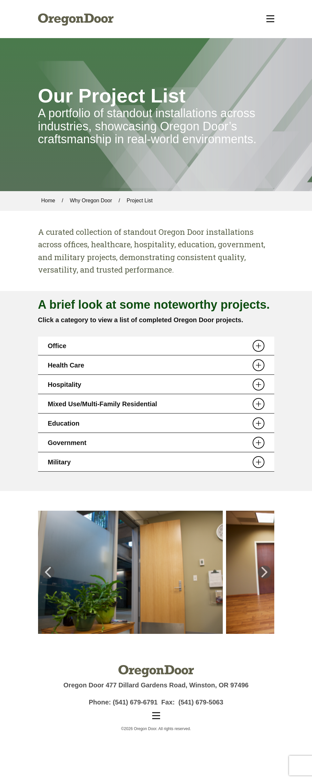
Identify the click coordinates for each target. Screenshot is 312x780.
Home (48, 200)
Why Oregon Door (91, 200)
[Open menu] (270, 18)
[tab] (156, 346)
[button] (47, 572)
